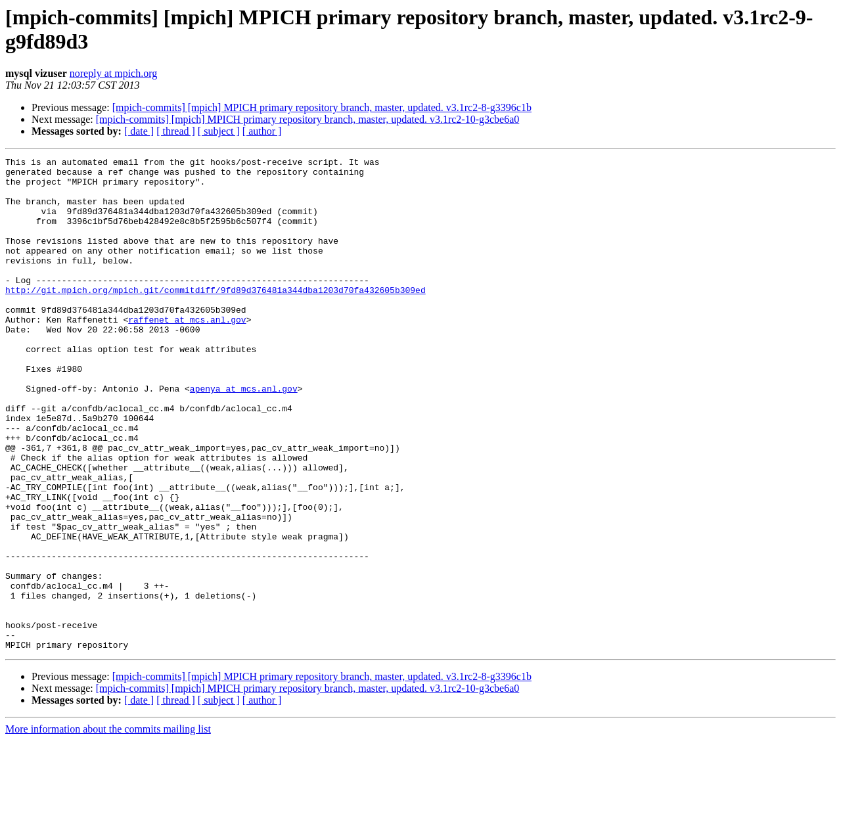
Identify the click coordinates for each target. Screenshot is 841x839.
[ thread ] (175, 131)
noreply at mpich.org (113, 73)
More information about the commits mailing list (108, 827)
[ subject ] (219, 131)
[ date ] (139, 131)
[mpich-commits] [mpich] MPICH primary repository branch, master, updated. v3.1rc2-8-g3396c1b (322, 107)
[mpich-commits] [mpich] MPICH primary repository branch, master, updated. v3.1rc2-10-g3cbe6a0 (308, 119)
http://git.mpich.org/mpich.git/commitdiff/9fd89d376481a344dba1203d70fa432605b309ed (215, 317)
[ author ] (262, 131)
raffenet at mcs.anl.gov (187, 353)
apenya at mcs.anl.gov (244, 436)
